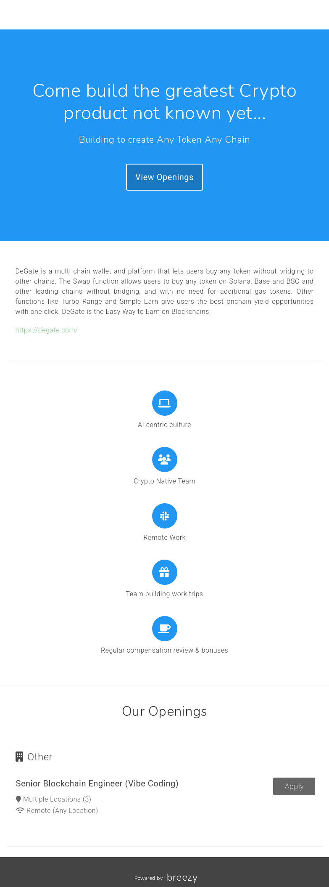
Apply (294, 786)
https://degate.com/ (47, 330)
